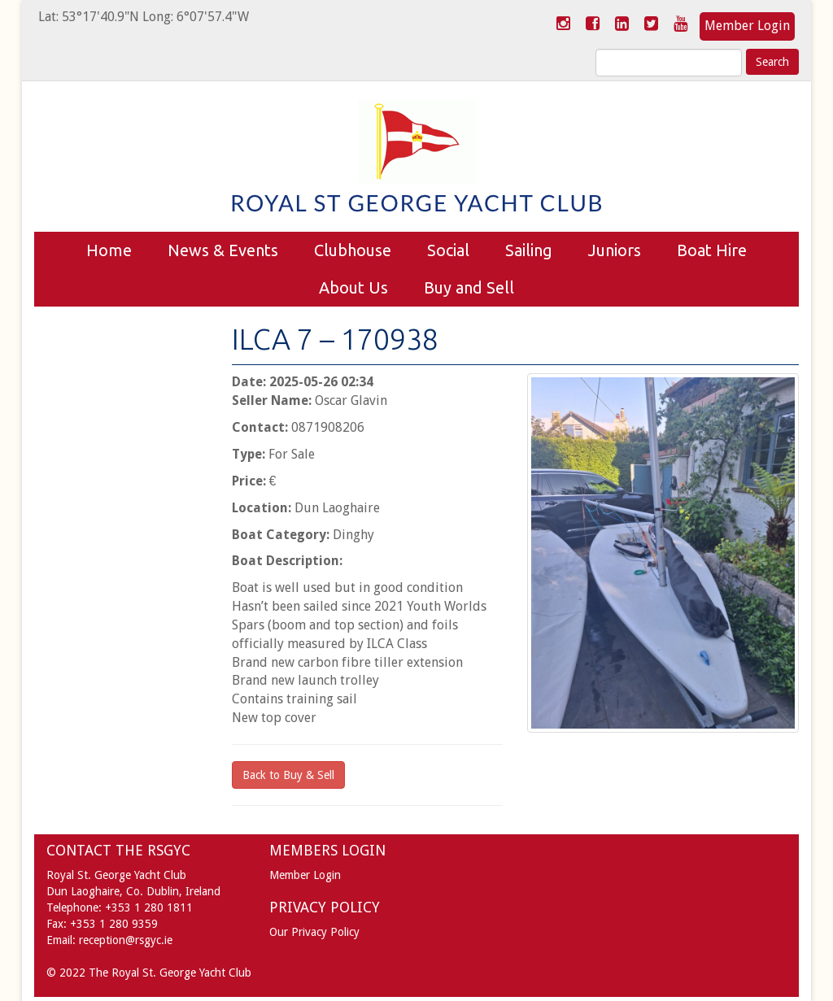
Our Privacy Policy (314, 931)
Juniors (614, 250)
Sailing (528, 250)
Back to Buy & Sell (288, 774)
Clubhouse (352, 250)
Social (448, 250)
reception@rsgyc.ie (125, 940)
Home (109, 250)
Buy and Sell (469, 287)
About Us (353, 287)
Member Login (747, 25)
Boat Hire (712, 250)
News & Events (223, 250)
